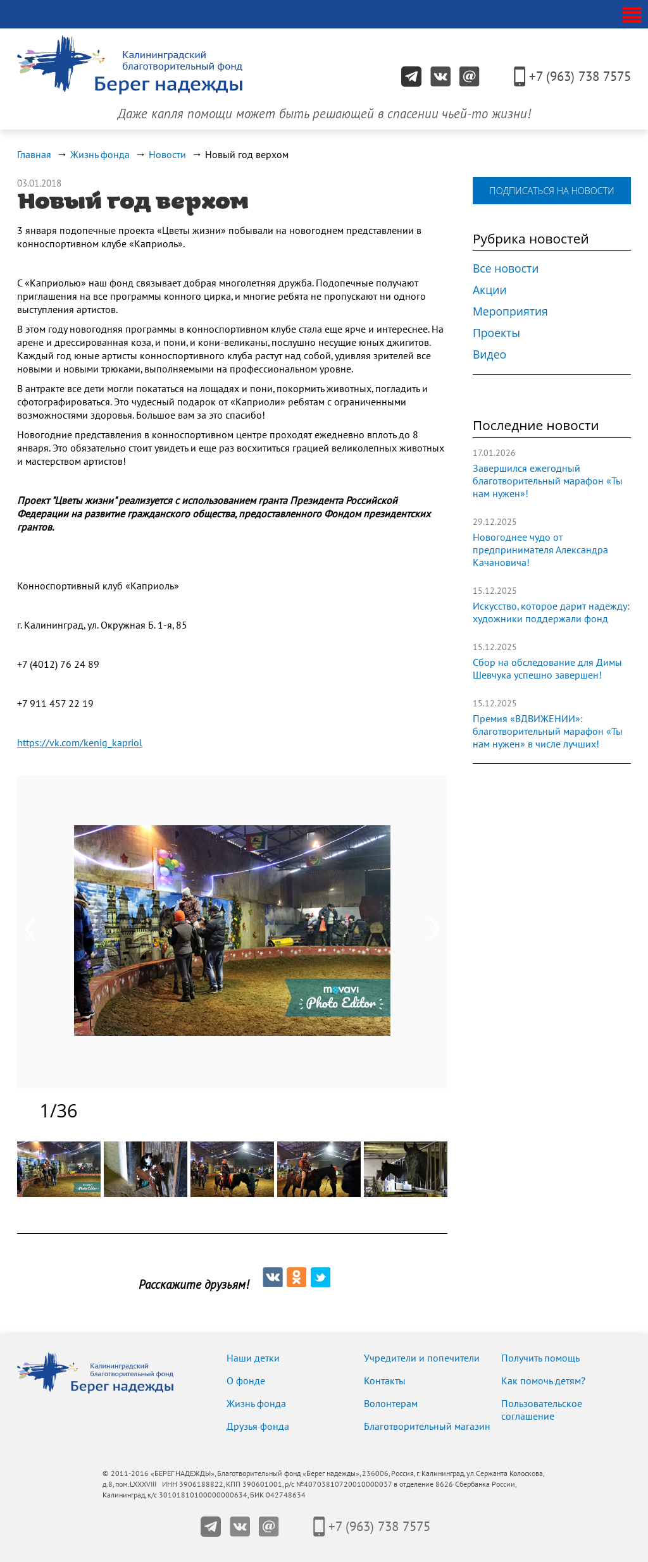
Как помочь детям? (543, 1381)
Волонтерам (391, 1404)
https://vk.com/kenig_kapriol (79, 743)
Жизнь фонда (100, 155)
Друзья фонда (258, 1426)
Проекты (496, 332)
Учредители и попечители (422, 1358)
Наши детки (253, 1358)
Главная (34, 155)
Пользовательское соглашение (541, 1410)
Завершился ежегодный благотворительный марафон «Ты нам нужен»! (548, 481)
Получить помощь (540, 1358)
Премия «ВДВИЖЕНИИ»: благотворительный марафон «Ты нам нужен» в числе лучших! (548, 731)
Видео (489, 354)
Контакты (385, 1381)
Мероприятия (510, 311)
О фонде (246, 1381)
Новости (167, 155)
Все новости (506, 268)
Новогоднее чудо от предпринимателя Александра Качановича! (540, 550)
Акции (490, 289)
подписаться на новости (551, 191)
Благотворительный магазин (427, 1426)
